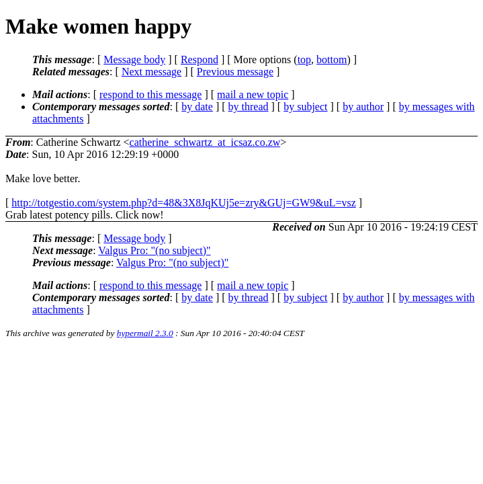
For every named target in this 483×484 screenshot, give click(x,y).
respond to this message (150, 94)
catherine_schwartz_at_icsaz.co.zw (205, 142)
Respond (199, 59)
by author (363, 106)
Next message (151, 71)
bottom (331, 59)
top (304, 59)
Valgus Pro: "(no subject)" (154, 250)
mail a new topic (252, 94)
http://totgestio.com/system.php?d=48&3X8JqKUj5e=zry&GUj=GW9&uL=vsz (183, 202)
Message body (134, 59)
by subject (305, 106)
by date (197, 106)
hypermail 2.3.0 (145, 333)
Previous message (235, 71)
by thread (248, 106)
